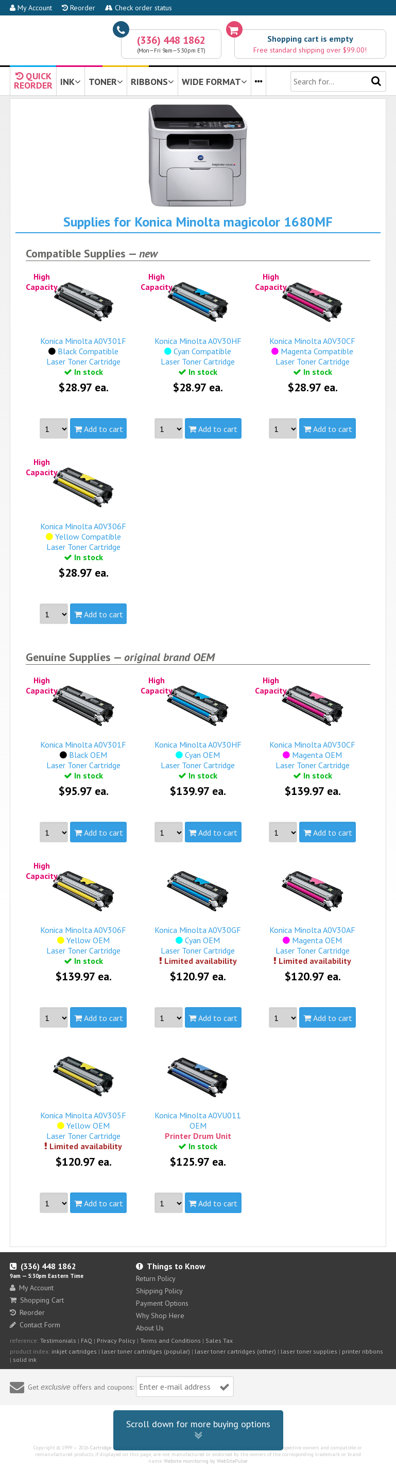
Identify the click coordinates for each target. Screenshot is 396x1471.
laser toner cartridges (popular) (145, 1351)
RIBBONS (152, 82)
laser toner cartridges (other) (235, 1351)
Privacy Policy (116, 1340)
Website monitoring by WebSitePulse (205, 1461)
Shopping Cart (37, 1300)
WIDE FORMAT (214, 82)
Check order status (138, 7)
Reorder (78, 7)
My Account (31, 7)
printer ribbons (362, 1351)
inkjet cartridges (74, 1351)
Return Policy (156, 1278)
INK (70, 82)
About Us (150, 1327)
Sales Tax (219, 1340)
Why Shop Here (160, 1315)
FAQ (86, 1340)
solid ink (25, 1359)
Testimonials (58, 1340)
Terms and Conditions (170, 1340)
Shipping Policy (159, 1290)
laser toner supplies (309, 1351)
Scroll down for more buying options (198, 1430)
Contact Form (35, 1324)
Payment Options (162, 1303)
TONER (106, 82)
